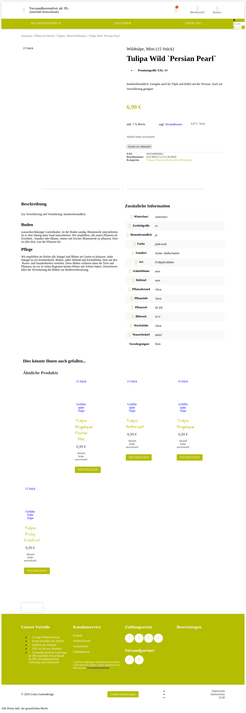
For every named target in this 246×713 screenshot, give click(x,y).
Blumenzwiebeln (46, 23)
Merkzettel (197, 12)
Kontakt (78, 635)
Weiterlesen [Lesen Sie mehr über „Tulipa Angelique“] (190, 457)
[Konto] (217, 8)
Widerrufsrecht (82, 640)
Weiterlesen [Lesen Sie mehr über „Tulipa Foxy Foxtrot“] (37, 570)
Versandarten (80, 646)
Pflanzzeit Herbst (44, 35)
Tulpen (61, 35)
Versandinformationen (98, 668)
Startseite (26, 35)
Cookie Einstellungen (122, 694)
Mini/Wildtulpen (77, 35)
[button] (237, 20)
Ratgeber (123, 23)
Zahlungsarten (81, 651)
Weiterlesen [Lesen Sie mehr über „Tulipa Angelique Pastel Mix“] (88, 469)
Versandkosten (173, 124)
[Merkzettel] (197, 8)
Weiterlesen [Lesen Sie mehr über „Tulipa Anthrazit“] (139, 457)
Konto (217, 12)
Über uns (193, 23)
